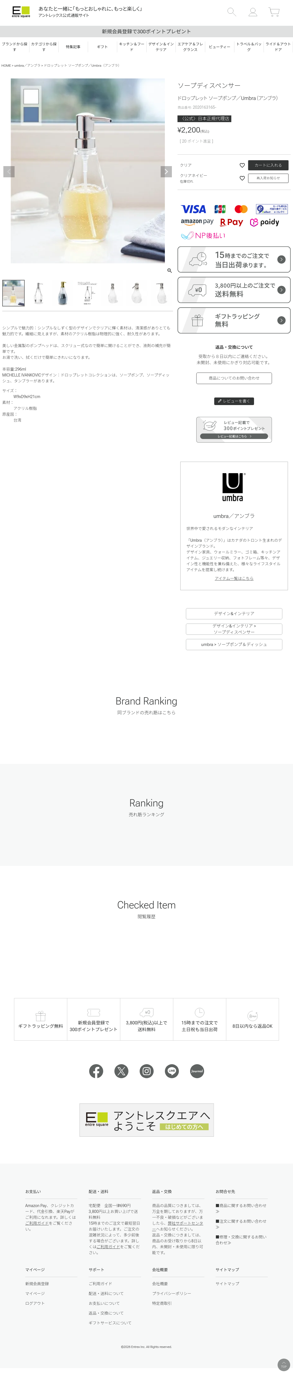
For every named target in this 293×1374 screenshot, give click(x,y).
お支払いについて (104, 1303)
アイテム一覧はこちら (234, 578)
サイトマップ (227, 1284)
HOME (6, 66)
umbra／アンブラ (27, 66)
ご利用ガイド (37, 1223)
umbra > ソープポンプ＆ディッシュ (234, 644)
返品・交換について (106, 1313)
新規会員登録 (37, 1284)
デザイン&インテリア (234, 613)
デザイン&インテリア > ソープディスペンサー (234, 629)
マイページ (35, 1293)
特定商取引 (162, 1303)
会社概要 (160, 1284)
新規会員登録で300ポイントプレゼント (146, 31)
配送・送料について (106, 1293)
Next (166, 171)
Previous (9, 171)
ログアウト (35, 1303)
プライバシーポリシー (172, 1293)
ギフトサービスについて (110, 1323)
